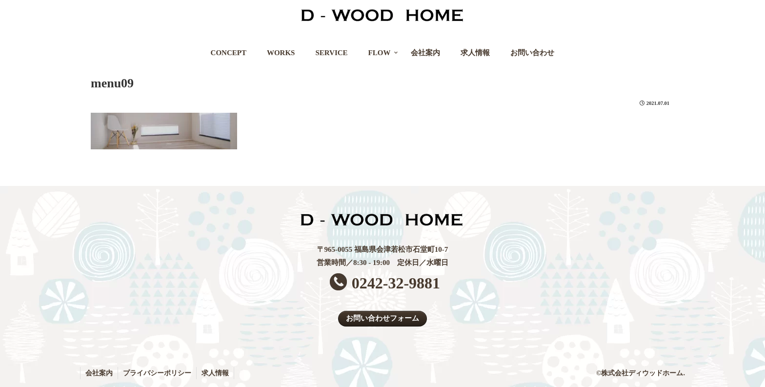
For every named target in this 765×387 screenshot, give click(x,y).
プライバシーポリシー (157, 373)
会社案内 (99, 373)
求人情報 (215, 373)
